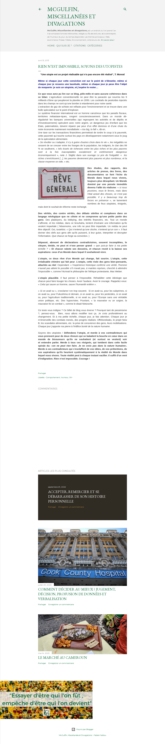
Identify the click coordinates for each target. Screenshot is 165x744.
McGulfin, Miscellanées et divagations (71, 16)
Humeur (64, 377)
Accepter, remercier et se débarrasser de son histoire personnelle (76, 496)
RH (70, 377)
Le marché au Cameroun (62, 657)
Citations (80, 45)
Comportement (53, 377)
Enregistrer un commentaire (71, 507)
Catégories (94, 45)
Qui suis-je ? (64, 45)
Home (51, 45)
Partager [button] (42, 373)
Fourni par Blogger (82, 729)
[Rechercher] (125, 9)
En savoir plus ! (107, 40)
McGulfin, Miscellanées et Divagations (75, 735)
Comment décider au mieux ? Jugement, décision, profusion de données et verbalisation (77, 594)
